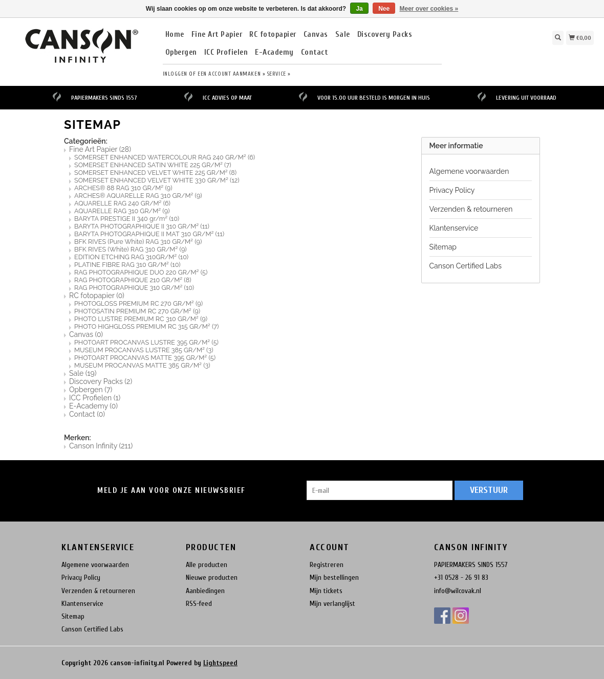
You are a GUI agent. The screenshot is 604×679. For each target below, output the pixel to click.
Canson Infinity (101, 446)
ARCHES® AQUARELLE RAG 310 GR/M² (138, 195)
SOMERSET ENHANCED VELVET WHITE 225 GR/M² (155, 172)
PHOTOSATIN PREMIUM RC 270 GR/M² (137, 311)
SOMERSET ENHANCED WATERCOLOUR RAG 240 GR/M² (164, 157)
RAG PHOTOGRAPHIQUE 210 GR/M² (132, 280)
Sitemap (443, 247)
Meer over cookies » (429, 8)
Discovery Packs (385, 35)
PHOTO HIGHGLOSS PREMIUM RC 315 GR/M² (146, 326)
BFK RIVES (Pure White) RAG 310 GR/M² (138, 241)
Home (174, 35)
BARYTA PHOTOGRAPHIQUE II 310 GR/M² (141, 226)
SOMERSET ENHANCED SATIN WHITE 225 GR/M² (152, 165)
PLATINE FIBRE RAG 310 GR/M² (127, 264)
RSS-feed (199, 603)
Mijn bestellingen (334, 577)
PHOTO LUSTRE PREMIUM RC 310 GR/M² (140, 319)
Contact (314, 53)
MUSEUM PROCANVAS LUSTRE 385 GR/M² (143, 350)
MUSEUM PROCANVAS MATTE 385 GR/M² (142, 365)
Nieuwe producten (212, 577)
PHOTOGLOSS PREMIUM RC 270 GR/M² (138, 303)
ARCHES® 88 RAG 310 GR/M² (123, 188)
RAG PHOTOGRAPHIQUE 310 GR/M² (134, 287)
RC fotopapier (272, 35)
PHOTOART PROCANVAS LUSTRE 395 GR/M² (146, 342)
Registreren (326, 564)
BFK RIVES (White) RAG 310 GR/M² (130, 249)
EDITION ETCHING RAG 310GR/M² (131, 257)
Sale (342, 35)
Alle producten (206, 564)
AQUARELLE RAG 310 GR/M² (122, 211)
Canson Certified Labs (465, 266)
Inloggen (175, 74)
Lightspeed (220, 663)
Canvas (316, 35)
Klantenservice (454, 228)
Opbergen (181, 53)
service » (279, 74)
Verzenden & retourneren (471, 209)
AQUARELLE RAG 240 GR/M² (122, 203)
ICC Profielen (226, 53)
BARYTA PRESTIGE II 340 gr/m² (126, 218)
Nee (384, 8)
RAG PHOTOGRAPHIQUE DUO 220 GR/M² (140, 272)
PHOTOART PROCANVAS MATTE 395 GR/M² (144, 357)
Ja (359, 8)
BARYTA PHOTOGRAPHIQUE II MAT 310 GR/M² (149, 234)
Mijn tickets (326, 590)
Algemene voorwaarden (469, 171)
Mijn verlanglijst (332, 603)
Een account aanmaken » (231, 74)
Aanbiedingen (205, 590)
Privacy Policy (452, 190)
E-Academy (274, 53)
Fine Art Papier (217, 35)
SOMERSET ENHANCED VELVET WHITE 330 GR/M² (157, 180)
